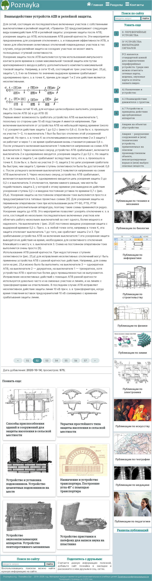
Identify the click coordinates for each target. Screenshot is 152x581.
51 (27, 360)
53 (46, 360)
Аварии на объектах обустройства (134, 126)
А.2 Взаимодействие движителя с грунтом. (136, 100)
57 (85, 360)
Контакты (137, 5)
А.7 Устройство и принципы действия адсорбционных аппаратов (135, 113)
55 (66, 360)
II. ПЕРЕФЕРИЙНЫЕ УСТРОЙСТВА (134, 33)
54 (56, 360)
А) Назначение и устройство (132, 91)
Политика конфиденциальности (133, 576)
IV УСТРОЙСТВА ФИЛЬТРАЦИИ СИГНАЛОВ (132, 45)
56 (75, 360)
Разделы (116, 5)
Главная (97, 5)
